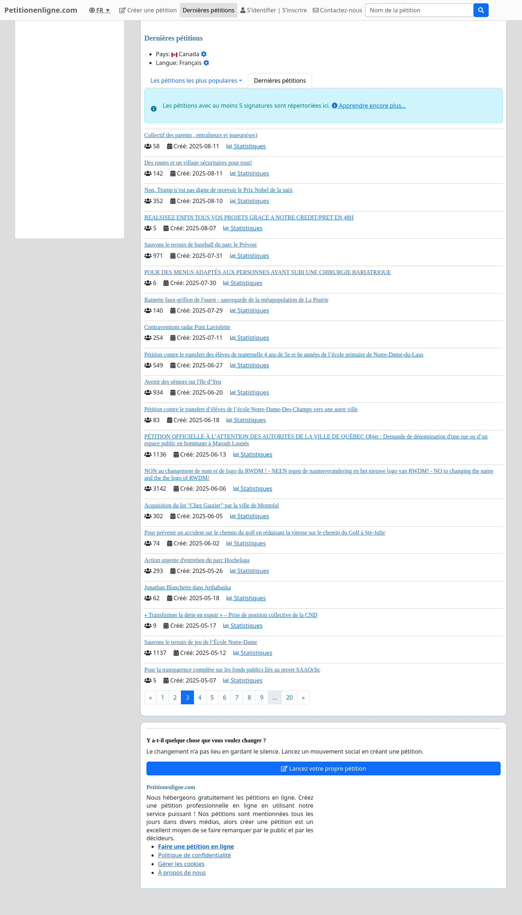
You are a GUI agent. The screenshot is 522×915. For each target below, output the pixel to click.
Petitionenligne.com (41, 10)
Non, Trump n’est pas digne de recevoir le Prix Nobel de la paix (218, 190)
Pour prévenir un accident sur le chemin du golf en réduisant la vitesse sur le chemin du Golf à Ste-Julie (264, 532)
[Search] (419, 10)
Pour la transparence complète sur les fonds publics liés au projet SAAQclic (232, 670)
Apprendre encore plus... (369, 106)
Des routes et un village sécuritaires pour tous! (198, 163)
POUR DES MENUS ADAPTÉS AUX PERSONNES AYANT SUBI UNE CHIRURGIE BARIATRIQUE (267, 272)
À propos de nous (182, 873)
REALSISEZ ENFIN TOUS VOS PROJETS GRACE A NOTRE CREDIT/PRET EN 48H (249, 217)
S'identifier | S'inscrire (273, 10)
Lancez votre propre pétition (323, 768)
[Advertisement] (69, 129)
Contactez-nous (337, 10)
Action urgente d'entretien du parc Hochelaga (196, 560)
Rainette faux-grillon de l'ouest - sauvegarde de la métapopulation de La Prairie (236, 300)
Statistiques (246, 146)
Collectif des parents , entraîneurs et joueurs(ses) (200, 135)
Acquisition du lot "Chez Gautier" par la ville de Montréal (211, 505)
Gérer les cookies (181, 864)
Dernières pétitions (209, 10)
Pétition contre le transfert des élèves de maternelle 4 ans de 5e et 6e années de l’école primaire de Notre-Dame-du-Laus (283, 354)
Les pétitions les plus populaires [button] (193, 81)
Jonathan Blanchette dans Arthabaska (187, 587)
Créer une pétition (148, 10)
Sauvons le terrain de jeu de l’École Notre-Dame (200, 642)
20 (289, 697)
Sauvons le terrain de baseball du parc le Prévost (200, 245)
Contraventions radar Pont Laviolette (187, 327)
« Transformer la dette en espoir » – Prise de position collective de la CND (230, 615)
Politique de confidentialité (194, 855)
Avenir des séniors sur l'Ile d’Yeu (182, 382)
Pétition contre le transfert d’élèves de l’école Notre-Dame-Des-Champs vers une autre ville (251, 409)
